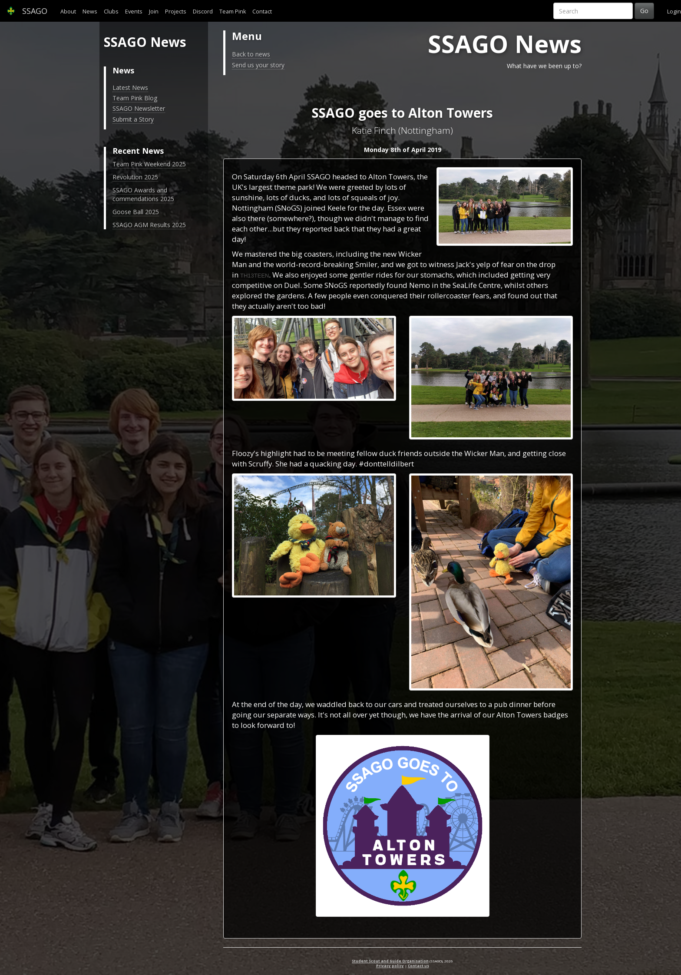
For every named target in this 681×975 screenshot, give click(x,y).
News (90, 11)
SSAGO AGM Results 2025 (149, 225)
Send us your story (258, 65)
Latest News (130, 87)
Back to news (251, 54)
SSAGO (27, 11)
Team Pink (232, 11)
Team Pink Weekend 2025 (149, 164)
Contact (262, 11)
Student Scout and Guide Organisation (390, 960)
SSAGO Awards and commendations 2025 (143, 194)
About (68, 11)
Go (644, 11)
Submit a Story (133, 119)
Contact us (418, 965)
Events (133, 11)
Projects (175, 11)
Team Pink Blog (134, 98)
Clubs (111, 11)
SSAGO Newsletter (138, 108)
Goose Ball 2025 (135, 212)
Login (674, 11)
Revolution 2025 (135, 177)
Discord (203, 11)
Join (154, 11)
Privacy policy (390, 965)
